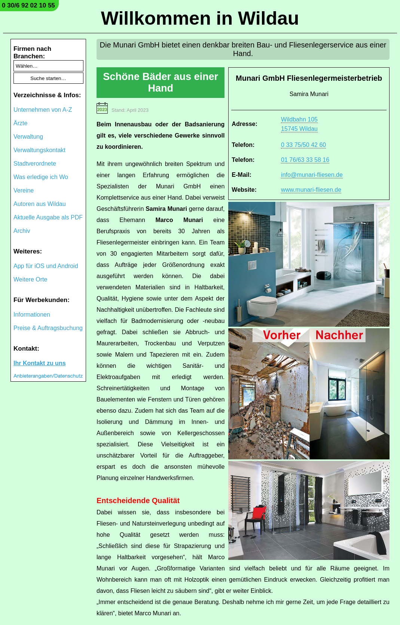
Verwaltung (28, 136)
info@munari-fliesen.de (312, 175)
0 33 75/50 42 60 (303, 145)
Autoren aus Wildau (39, 204)
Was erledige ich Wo (40, 177)
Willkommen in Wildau (200, 18)
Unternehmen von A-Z (42, 110)
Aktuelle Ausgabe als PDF (48, 217)
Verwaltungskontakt (39, 150)
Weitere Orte (30, 279)
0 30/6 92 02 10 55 (28, 5)
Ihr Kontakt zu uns (39, 363)
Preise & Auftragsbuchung (48, 328)
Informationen (31, 314)
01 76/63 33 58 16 (305, 160)
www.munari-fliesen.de (311, 190)
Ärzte (20, 123)
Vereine (23, 190)
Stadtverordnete (34, 163)
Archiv (21, 231)
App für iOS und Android (45, 266)
